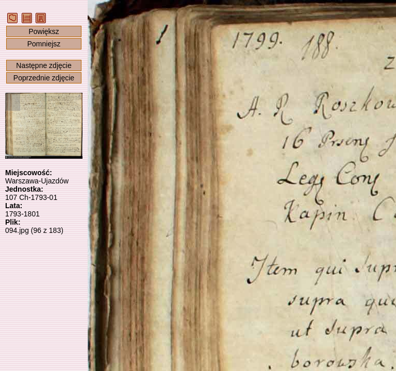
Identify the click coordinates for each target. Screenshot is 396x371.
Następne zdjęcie (43, 65)
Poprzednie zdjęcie (43, 78)
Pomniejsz (44, 44)
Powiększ (43, 31)
